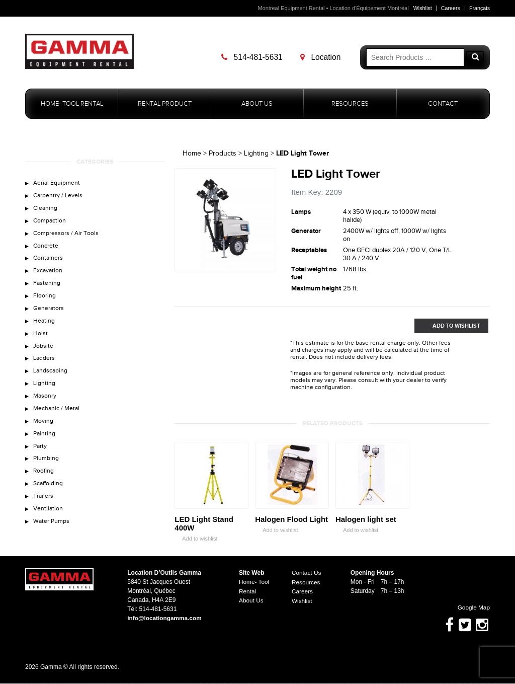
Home (192, 154)
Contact (443, 104)
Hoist (40, 340)
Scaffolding (49, 497)
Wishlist (421, 8)
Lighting (44, 392)
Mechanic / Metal (57, 418)
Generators (48, 314)
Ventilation (48, 522)
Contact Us (306, 573)
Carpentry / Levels (58, 197)
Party (40, 457)
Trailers (43, 510)
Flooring (44, 301)
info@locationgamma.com (165, 618)
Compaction (50, 223)
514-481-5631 (253, 57)
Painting (44, 444)
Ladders (44, 366)
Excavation (48, 275)
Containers (48, 262)
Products (222, 154)
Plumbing (46, 471)
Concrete (46, 249)
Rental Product (165, 104)
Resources (350, 104)
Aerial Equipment (57, 184)
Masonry (45, 405)
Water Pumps (52, 535)
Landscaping (50, 379)
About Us (257, 104)
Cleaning (45, 210)
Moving (43, 431)
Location (322, 57)
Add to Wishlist (447, 326)
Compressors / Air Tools (66, 236)
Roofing (44, 484)
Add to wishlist (196, 539)
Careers (450, 8)
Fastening (47, 288)
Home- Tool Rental (72, 104)
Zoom (268, 264)
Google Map (469, 608)
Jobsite (43, 353)
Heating (44, 327)
